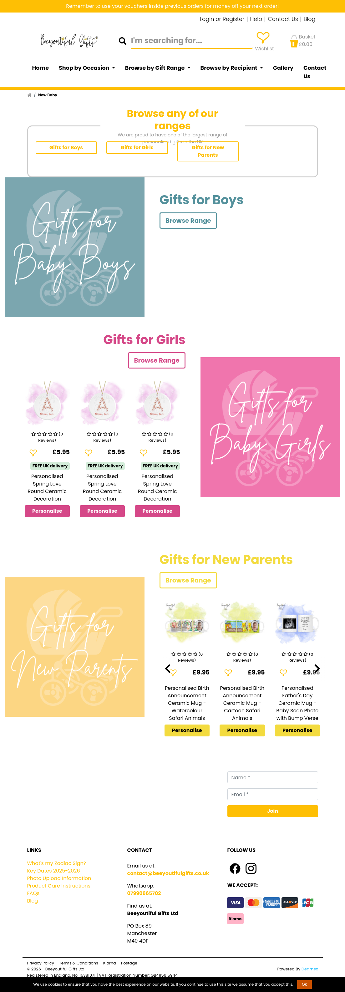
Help (256, 19)
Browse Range (188, 220)
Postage (129, 963)
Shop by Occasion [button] (84, 68)
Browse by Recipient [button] (229, 68)
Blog (310, 19)
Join (272, 811)
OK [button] (304, 984)
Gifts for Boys (66, 147)
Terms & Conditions (78, 963)
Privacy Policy (40, 963)
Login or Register (222, 19)
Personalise (47, 511)
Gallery (283, 68)
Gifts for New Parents (208, 151)
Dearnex (310, 969)
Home (40, 68)
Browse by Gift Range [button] (155, 68)
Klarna (109, 963)
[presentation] (168, 668)
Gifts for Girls (137, 147)
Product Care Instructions (59, 885)
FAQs (33, 893)
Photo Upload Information (59, 878)
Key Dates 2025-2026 (53, 870)
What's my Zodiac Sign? (56, 863)
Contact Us (283, 19)
